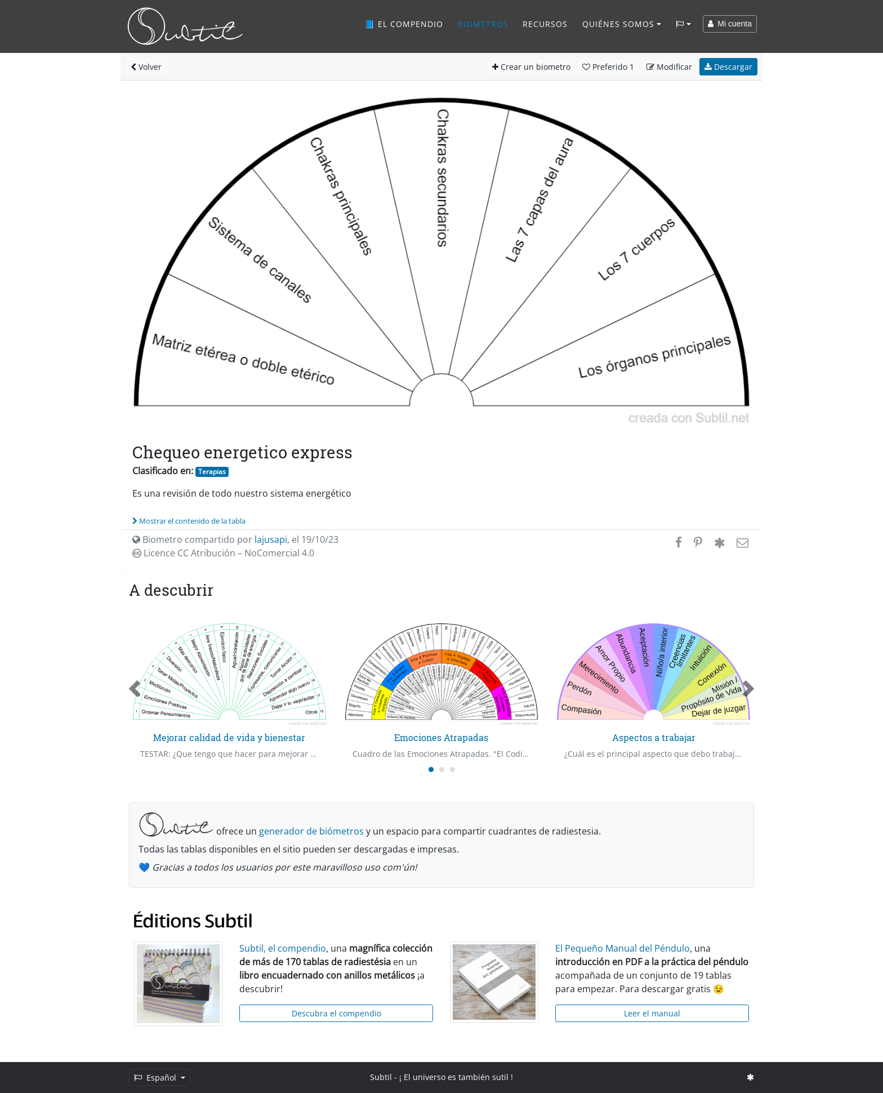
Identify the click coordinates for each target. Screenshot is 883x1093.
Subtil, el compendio (282, 948)
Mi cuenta (730, 23)
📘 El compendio (403, 24)
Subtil (381, 1077)
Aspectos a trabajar (653, 737)
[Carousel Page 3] (452, 769)
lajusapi (271, 539)
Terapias (212, 471)
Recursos (545, 24)
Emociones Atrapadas (441, 737)
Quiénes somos (618, 24)
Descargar (728, 66)
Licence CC (223, 553)
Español (156, 1077)
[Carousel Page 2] (441, 769)
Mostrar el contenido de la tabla (189, 521)
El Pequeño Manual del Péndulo (622, 948)
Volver (146, 66)
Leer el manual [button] (652, 1013)
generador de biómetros (311, 831)
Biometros (483, 24)
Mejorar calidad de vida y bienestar (229, 737)
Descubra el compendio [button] (336, 1013)
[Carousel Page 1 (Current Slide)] (431, 769)
